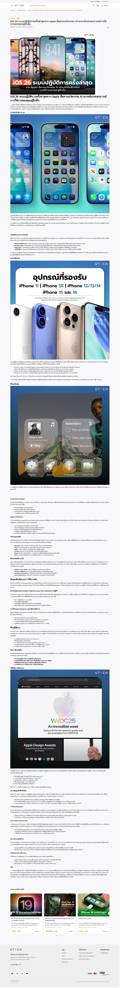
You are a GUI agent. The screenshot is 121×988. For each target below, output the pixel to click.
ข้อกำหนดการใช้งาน (85, 959)
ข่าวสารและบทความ (69, 959)
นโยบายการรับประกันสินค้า (87, 956)
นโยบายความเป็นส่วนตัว (86, 953)
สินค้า (65, 956)
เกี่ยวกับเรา (67, 963)
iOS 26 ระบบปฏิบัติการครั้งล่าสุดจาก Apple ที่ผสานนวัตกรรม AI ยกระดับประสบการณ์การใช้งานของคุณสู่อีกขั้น (55, 10)
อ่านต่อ (38, 932)
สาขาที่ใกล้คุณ (104, 953)
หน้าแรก (12, 10)
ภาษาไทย (106, 1)
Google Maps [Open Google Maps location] (16, 965)
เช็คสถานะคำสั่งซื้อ (95, 1)
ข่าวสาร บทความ (21, 10)
